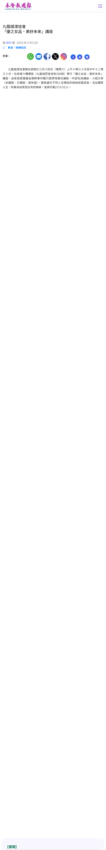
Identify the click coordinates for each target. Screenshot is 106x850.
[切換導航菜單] (99, 6)
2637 (9, 42)
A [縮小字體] (73, 57)
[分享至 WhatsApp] (30, 56)
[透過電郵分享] (38, 56)
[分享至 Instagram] (63, 56)
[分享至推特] (55, 56)
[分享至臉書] (47, 56)
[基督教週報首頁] (17, 6)
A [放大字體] (80, 57)
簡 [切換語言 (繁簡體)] (87, 57)
